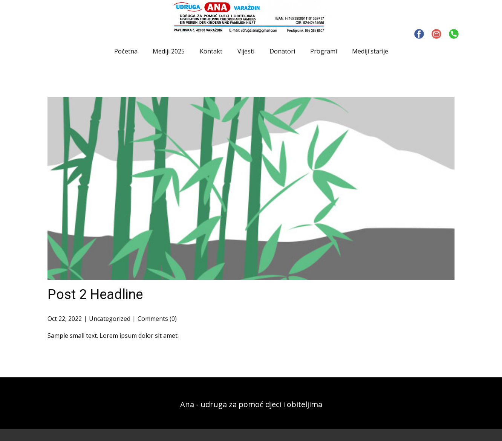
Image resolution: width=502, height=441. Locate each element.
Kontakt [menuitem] (211, 51)
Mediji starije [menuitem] (370, 51)
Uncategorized (109, 318)
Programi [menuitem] (323, 51)
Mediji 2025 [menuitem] (169, 51)
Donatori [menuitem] (282, 51)
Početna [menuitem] (126, 51)
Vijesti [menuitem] (245, 51)
